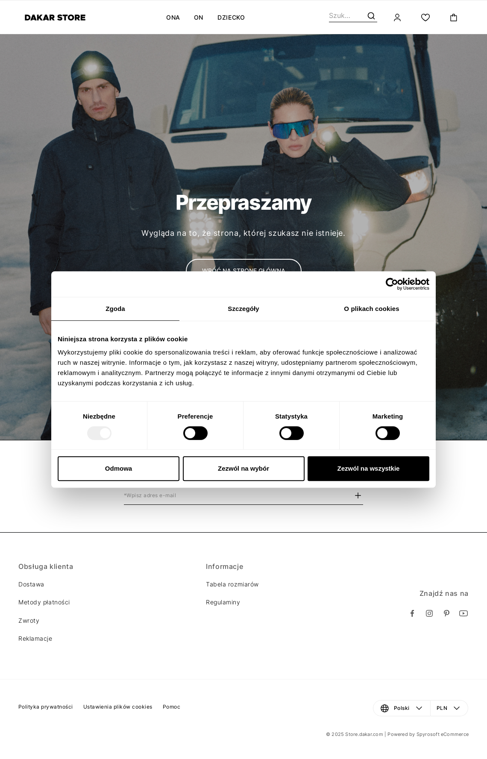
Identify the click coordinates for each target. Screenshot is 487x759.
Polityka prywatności (45, 706)
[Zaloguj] (397, 17)
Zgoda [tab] (115, 308)
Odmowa (118, 468)
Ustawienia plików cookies (118, 706)
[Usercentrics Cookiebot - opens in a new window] (392, 284)
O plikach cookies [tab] (371, 308)
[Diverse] (55, 18)
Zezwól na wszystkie (368, 468)
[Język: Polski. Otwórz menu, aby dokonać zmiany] (402, 708)
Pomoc (171, 706)
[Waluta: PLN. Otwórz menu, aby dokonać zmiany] (449, 708)
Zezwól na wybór (243, 468)
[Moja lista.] (425, 17)
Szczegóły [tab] (243, 308)
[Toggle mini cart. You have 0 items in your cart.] (454, 17)
